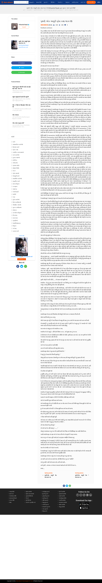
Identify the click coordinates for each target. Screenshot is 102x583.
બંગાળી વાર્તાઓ (62, 500)
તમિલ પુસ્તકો (45, 500)
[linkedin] (90, 495)
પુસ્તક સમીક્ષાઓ (17, 207)
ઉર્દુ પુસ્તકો (44, 511)
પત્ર (14, 197)
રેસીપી (14, 194)
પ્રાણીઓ (15, 220)
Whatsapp (21, 72)
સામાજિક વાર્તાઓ (17, 178)
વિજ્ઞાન (14, 226)
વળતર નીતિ (11, 500)
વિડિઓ (53, 2)
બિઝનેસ (15, 215)
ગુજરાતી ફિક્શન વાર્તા (23, 47)
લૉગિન (98, 2)
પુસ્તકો (46, 2)
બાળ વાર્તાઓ (16, 155)
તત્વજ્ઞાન (15, 186)
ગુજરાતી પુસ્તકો (45, 496)
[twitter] (84, 495)
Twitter (21, 67)
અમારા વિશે (38, 2)
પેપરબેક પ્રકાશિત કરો (30, 502)
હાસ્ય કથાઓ (16, 157)
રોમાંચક (15, 210)
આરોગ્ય (15, 189)
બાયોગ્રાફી (16, 191)
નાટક (14, 170)
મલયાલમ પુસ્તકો (46, 506)
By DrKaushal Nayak (23, 45)
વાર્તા (14, 142)
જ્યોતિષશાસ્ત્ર (17, 223)
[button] (27, 2)
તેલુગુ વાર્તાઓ (62, 506)
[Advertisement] (21, 280)
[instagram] (80, 495)
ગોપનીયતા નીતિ (12, 496)
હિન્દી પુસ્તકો (45, 493)
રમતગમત (15, 218)
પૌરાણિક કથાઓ (17, 205)
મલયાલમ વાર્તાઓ (63, 502)
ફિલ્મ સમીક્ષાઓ (17, 202)
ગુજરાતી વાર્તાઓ (62, 493)
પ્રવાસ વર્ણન (16, 165)
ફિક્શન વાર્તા (16, 147)
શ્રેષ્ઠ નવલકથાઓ (30, 493)
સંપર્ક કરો (83, 2)
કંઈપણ (14, 228)
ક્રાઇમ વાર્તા (16, 231)
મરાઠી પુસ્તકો (45, 498)
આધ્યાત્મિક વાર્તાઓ (18, 144)
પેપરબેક (60, 2)
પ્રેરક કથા (15, 149)
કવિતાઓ (15, 163)
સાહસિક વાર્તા (16, 181)
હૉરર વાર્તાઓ (16, 199)
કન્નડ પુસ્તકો (45, 508)
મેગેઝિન (15, 160)
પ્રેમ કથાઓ (16, 173)
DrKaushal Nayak (24, 24)
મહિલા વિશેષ (16, 168)
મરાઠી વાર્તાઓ (62, 496)
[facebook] (77, 495)
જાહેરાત (67, 2)
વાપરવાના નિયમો (13, 498)
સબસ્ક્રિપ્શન (75, 2)
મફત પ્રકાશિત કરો (91, 2)
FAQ (10, 502)
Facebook (22, 63)
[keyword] (21, 2)
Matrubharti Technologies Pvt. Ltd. (24, 581)
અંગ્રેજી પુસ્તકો (45, 491)
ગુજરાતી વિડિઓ (29, 496)
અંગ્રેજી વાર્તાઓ (62, 498)
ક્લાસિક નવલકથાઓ (18, 152)
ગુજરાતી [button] (31, 2)
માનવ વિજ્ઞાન (16, 184)
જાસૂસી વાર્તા (16, 176)
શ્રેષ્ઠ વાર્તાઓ (29, 491)
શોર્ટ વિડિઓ (28, 500)
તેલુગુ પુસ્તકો (45, 502)
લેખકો (27, 498)
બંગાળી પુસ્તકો (45, 504)
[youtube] (87, 495)
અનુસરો (24, 27)
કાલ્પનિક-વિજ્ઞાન (17, 212)
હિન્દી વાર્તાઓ (62, 491)
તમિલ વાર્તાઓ (62, 504)
